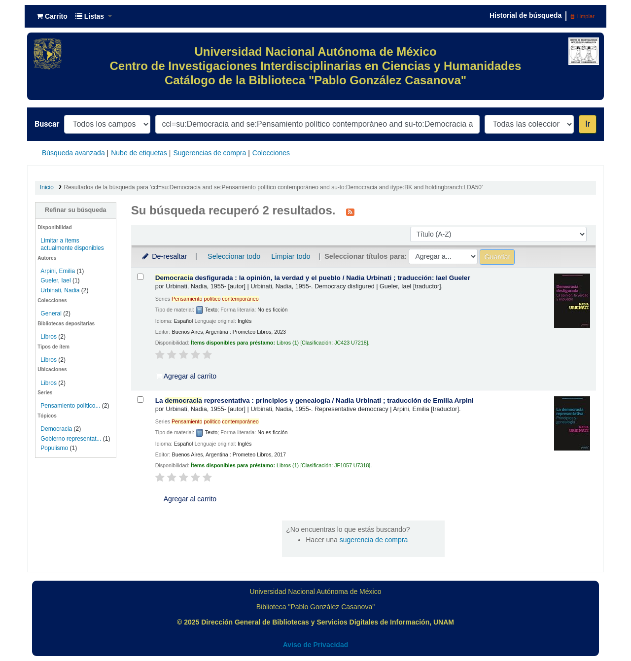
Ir (587, 124)
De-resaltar (164, 256)
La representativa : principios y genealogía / (314, 400)
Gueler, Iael (55, 280)
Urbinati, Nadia (59, 290)
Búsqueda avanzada (73, 153)
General (51, 313)
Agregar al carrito (186, 376)
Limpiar (582, 16)
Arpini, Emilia (57, 271)
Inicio (47, 187)
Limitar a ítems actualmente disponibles (72, 244)
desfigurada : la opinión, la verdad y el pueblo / (312, 277)
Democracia (56, 428)
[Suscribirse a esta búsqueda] (350, 211)
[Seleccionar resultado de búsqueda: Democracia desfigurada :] (140, 277)
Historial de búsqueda (525, 15)
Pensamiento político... (70, 405)
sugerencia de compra (374, 540)
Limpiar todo (290, 256)
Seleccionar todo (234, 256)
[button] (52, 16)
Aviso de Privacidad (316, 645)
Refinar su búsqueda (75, 210)
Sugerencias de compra (209, 153)
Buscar (47, 124)
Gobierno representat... (70, 438)
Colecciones (271, 153)
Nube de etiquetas (139, 153)
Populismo (54, 448)
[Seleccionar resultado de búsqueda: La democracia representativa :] (140, 399)
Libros (48, 336)
